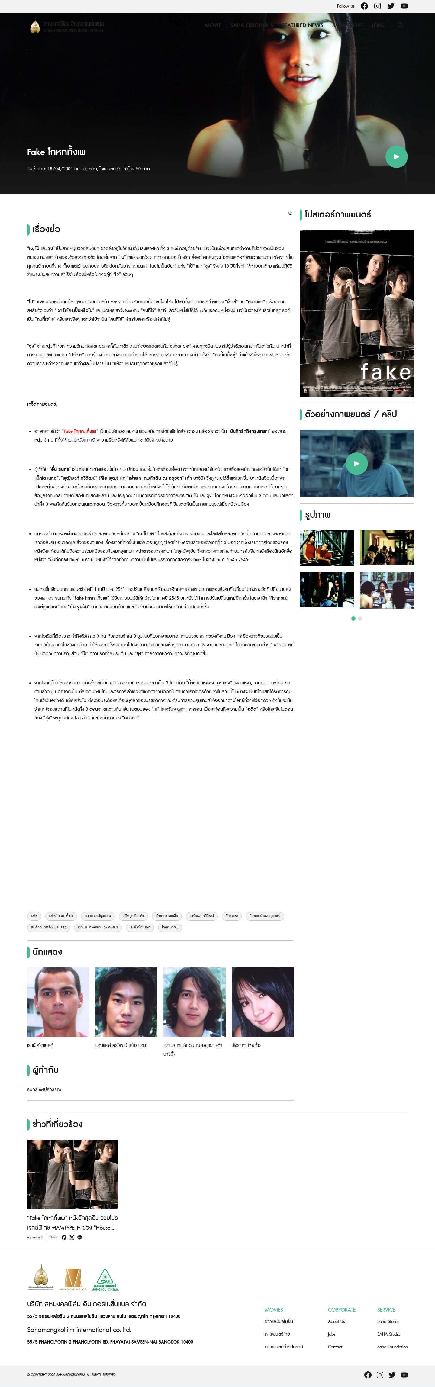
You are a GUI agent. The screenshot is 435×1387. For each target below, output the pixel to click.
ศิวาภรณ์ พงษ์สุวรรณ (265, 916)
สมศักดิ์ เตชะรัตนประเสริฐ (48, 927)
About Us (336, 1321)
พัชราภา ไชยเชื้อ (167, 916)
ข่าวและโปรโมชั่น (279, 1321)
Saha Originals (251, 25)
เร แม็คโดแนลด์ (140, 927)
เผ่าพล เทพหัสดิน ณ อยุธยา (98, 927)
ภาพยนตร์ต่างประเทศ (284, 1347)
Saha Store (347, 25)
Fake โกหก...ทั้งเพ (61, 916)
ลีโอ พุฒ (232, 916)
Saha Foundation (392, 1347)
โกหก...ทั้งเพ (170, 927)
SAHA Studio (388, 1334)
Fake (34, 916)
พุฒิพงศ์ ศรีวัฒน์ (202, 916)
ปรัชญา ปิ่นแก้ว (133, 916)
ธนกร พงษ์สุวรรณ (98, 916)
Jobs (378, 25)
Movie (213, 25)
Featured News (302, 25)
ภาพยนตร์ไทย (277, 1334)
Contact (335, 1347)
